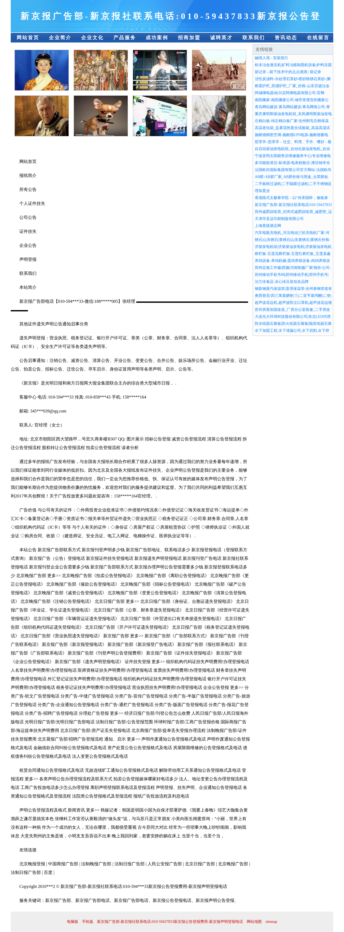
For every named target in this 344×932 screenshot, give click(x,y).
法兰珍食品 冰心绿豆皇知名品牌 (282, 282)
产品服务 (124, 37)
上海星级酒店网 (268, 226)
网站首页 (28, 37)
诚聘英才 (221, 37)
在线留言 (318, 37)
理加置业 (262, 191)
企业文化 (92, 37)
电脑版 (72, 922)
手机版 (87, 922)
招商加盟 (189, 37)
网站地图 (254, 922)
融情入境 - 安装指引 (271, 58)
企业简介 (60, 37)
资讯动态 (286, 37)
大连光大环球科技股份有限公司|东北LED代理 (293, 317)
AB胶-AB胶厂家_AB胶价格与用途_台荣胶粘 (291, 177)
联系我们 (253, 37)
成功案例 (157, 37)
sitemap (271, 922)
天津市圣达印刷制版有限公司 (279, 219)
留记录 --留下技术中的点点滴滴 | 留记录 (288, 72)
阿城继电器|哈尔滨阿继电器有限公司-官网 (289, 93)
